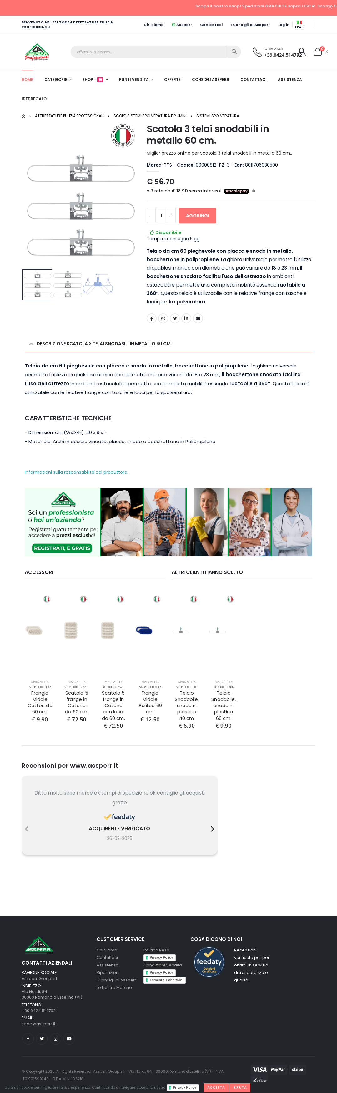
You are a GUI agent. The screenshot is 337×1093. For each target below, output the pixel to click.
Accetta (216, 1087)
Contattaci (211, 24)
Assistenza (290, 79)
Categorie (55, 79)
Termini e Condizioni (166, 980)
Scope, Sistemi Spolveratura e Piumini (150, 115)
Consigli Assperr (210, 79)
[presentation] (26, 829)
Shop (93, 79)
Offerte (172, 79)
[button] (318, 51)
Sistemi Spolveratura (217, 115)
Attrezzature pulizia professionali (69, 115)
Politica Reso (156, 950)
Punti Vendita (133, 79)
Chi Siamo (107, 950)
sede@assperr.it (38, 1024)
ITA (298, 25)
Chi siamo (153, 24)
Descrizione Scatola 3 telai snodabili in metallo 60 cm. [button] (104, 344)
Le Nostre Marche (114, 988)
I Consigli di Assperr (250, 24)
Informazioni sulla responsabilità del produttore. (76, 472)
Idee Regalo (34, 99)
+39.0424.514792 (283, 55)
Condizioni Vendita (162, 965)
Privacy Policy (184, 1087)
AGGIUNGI (197, 215)
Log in (284, 24)
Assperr (182, 24)
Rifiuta (240, 1087)
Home (27, 79)
